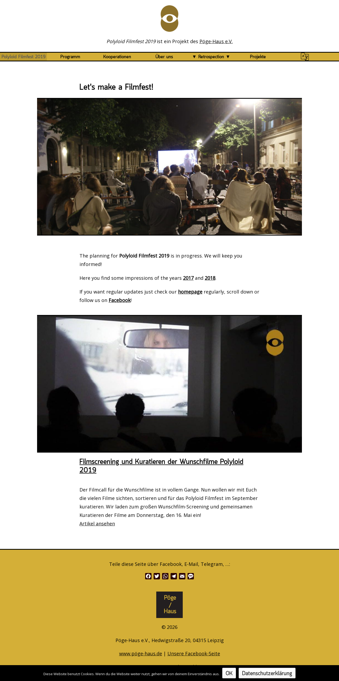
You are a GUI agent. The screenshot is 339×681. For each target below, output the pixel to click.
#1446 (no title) (304, 57)
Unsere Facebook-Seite (193, 653)
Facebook (120, 300)
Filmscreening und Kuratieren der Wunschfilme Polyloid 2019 (161, 466)
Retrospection (211, 57)
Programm (70, 57)
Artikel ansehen (97, 523)
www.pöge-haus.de (140, 653)
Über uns (164, 57)
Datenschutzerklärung (267, 674)
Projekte (258, 57)
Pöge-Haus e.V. (216, 41)
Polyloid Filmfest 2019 (24, 57)
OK (229, 674)
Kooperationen (117, 57)
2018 (210, 278)
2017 (188, 278)
